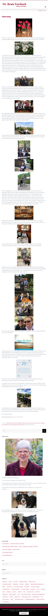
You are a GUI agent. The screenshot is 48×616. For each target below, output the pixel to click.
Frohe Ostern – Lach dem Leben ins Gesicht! (13, 543)
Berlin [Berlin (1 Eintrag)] (4, 586)
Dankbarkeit (20, 423)
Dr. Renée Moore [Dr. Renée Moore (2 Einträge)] (6, 589)
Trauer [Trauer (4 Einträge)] (11, 599)
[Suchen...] (22, 431)
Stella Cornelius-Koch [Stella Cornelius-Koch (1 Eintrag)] (26, 596)
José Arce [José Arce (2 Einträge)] (14, 591)
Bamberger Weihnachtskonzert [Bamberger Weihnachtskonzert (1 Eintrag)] (37, 584)
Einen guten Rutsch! (7, 552)
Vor (44, 10)
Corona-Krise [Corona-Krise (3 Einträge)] (9, 586)
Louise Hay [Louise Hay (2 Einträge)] (37, 591)
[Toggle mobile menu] (45, 7)
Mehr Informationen (34, 610)
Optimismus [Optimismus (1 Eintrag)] (5, 594)
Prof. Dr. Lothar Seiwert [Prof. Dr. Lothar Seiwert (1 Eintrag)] (26, 594)
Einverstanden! (24, 613)
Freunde (36, 423)
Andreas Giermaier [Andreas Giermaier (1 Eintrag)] (23, 581)
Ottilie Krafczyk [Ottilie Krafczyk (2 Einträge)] (12, 594)
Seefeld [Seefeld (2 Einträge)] (11, 596)
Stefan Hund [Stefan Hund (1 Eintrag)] (17, 596)
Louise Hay (13, 424)
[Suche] (44, 431)
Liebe (10, 424)
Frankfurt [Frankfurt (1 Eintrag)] (43, 589)
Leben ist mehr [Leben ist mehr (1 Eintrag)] (30, 591)
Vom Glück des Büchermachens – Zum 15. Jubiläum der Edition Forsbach (20, 546)
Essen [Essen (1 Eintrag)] (38, 589)
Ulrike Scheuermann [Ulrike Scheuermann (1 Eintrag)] (19, 599)
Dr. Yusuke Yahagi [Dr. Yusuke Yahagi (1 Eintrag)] (25, 589)
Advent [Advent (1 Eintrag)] (10, 581)
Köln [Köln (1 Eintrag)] (24, 591)
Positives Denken (22, 424)
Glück (3, 424)
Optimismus (17, 424)
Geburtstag (42, 423)
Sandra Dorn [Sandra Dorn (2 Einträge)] (5, 596)
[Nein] (46, 612)
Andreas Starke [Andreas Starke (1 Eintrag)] (32, 581)
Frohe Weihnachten (7, 555)
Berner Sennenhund (13, 423)
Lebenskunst (6, 424)
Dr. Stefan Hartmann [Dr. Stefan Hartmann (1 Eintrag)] (15, 589)
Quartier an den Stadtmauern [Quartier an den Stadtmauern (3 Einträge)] (38, 594)
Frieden (39, 423)
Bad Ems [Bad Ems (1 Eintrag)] (22, 584)
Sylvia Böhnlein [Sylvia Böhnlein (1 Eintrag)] (35, 596)
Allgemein (8, 423)
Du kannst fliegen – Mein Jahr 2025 (11, 549)
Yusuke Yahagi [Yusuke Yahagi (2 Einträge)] (6, 601)
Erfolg (23, 423)
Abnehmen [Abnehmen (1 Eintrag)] (5, 581)
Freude (33, 423)
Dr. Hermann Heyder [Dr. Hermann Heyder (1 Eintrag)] (35, 586)
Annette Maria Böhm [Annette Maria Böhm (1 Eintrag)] (7, 584)
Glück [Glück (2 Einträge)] (4, 591)
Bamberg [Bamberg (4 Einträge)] (27, 584)
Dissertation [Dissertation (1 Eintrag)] (26, 586)
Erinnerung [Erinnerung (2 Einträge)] (32, 589)
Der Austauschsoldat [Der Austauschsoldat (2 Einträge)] (18, 586)
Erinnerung (26, 423)
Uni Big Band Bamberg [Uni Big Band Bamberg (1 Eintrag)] (30, 599)
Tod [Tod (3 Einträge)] (41, 596)
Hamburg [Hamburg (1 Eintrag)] (9, 591)
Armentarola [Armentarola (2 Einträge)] (15, 584)
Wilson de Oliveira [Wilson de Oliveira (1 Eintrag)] (40, 599)
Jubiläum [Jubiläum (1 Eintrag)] (20, 591)
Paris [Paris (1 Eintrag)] (19, 594)
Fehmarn (30, 423)
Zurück (40, 10)
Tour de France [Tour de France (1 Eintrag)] (6, 599)
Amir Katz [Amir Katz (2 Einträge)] (16, 581)
